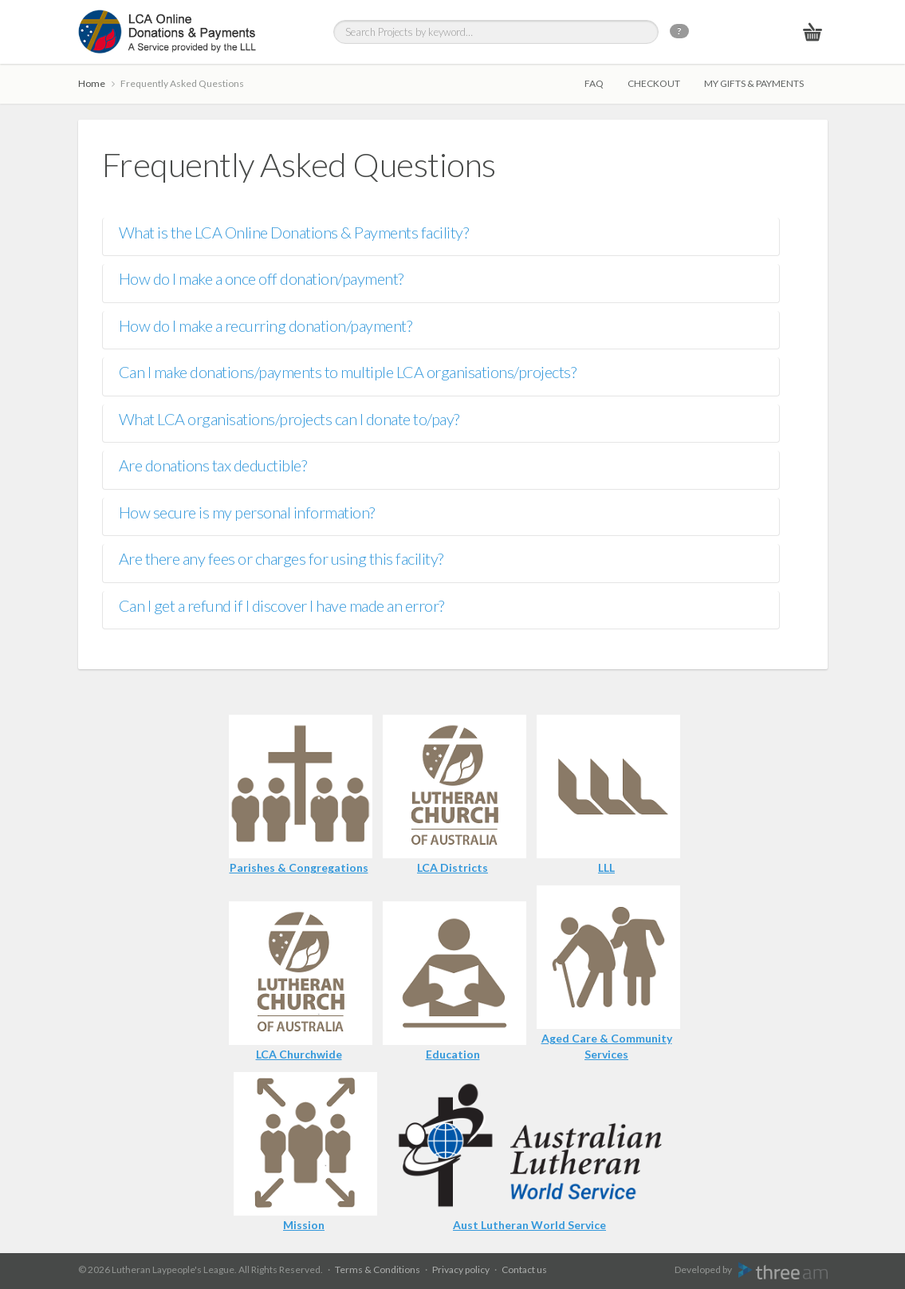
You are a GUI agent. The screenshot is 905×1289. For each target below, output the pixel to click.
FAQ (594, 83)
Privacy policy (461, 1269)
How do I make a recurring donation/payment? (265, 325)
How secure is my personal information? (247, 512)
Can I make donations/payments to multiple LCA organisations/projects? (347, 371)
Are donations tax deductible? (213, 465)
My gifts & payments (754, 83)
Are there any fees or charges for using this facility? (281, 558)
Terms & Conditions (377, 1269)
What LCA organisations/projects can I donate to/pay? (289, 418)
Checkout (654, 83)
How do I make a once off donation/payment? (261, 278)
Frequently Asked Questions (182, 83)
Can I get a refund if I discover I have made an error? (281, 605)
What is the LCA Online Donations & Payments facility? (294, 232)
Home (91, 83)
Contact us (524, 1269)
